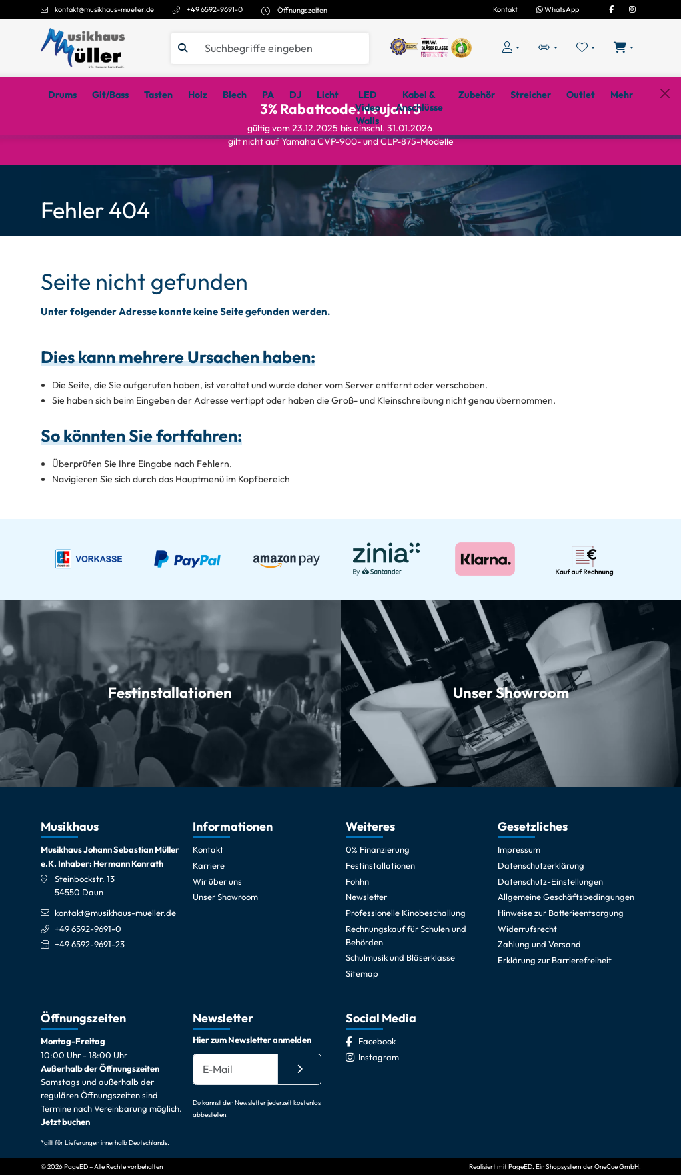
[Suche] (282, 48)
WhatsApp (557, 9)
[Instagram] (632, 9)
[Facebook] (611, 9)
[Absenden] (299, 1123)
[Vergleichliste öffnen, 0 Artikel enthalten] (548, 47)
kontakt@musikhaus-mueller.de (104, 9)
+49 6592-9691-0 (215, 9)
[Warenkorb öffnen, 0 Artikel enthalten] (623, 47)
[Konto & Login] (511, 47)
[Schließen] (665, 155)
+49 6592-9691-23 (90, 999)
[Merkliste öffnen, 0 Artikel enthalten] (585, 47)
